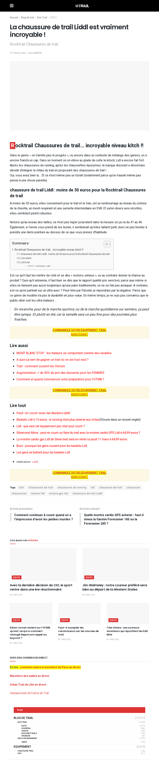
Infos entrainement (27, 739)
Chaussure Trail (25, 751)
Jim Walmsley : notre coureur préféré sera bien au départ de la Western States (114, 587)
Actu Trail (42, 17)
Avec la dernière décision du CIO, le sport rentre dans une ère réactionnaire (41, 587)
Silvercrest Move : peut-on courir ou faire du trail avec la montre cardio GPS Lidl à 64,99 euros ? (78, 433)
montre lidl (38, 493)
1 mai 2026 (16, 643)
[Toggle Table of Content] (105, 244)
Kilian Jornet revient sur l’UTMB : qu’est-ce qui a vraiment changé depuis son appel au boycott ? (30, 633)
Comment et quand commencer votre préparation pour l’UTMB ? (60, 379)
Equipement (22, 747)
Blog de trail (27, 17)
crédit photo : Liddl (42, 266)
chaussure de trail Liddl (87, 493)
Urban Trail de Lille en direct (28, 685)
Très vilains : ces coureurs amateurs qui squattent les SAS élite (127, 631)
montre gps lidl (58, 493)
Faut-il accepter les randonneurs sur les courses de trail (78, 631)
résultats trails (29, 734)
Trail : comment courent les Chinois (40, 366)
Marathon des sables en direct (29, 676)
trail (21, 487)
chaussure (133, 487)
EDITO (53, 17)
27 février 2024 (18, 53)
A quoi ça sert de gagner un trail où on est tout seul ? (52, 359)
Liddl (35, 462)
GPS (19, 754)
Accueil (14, 17)
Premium (25, 736)
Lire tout (25, 262)
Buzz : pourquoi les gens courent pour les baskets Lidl (51, 446)
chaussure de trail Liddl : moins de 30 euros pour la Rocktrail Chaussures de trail (65, 254)
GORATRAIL (26, 729)
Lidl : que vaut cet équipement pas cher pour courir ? (50, 426)
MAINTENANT (79, 332)
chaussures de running (71, 487)
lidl (93, 487)
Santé (24, 742)
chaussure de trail (110, 487)
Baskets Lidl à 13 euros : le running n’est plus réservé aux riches (78, 419)
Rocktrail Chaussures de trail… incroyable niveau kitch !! (49, 250)
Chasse (24, 731)
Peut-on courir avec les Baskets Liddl (43, 413)
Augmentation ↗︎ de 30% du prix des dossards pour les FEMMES (60, 373)
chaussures (19, 493)
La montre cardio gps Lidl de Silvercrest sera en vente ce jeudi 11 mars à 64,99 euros (71, 439)
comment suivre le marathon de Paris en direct (50, 667)
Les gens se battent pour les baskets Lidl (43, 452)
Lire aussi (26, 258)
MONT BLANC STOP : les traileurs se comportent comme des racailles (64, 353)
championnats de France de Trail (29, 693)
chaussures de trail (40, 487)
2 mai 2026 (16, 595)
